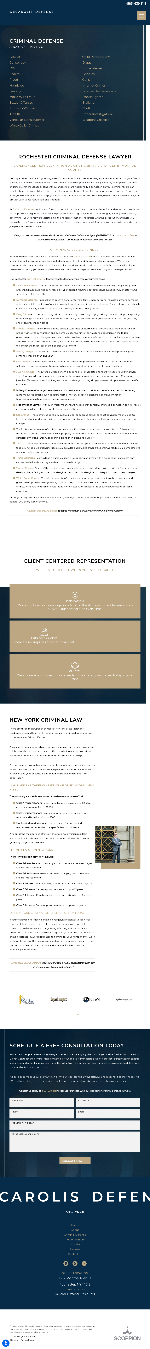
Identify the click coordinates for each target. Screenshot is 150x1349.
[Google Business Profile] (65, 1263)
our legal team (82, 256)
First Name (17, 1100)
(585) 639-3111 (136, 3)
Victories (75, 1244)
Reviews (75, 1249)
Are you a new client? (23, 1123)
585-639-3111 (75, 1212)
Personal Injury (75, 1239)
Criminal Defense (75, 1234)
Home (75, 1225)
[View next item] (86, 1014)
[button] (6, 1343)
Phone (15, 1112)
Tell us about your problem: (25, 1134)
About (75, 1229)
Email (81, 1112)
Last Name (84, 1100)
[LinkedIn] (84, 1263)
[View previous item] (63, 1014)
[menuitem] (75, 1225)
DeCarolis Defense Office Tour (75, 1294)
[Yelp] (75, 1263)
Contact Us (75, 1253)
